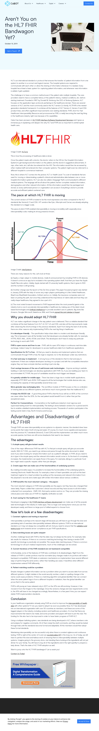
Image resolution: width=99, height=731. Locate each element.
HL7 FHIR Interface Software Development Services (53, 120)
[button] (29, 3)
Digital (51, 3)
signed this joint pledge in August (66, 312)
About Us (28, 3)
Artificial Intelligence (37, 309)
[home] (11, 3)
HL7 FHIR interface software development (45, 502)
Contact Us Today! (18, 654)
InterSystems (27, 269)
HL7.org (25, 152)
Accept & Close (84, 721)
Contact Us (89, 3)
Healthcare (40, 3)
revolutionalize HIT (54, 635)
